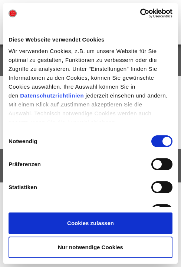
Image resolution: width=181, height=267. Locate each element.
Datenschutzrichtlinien (52, 95)
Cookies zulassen (90, 223)
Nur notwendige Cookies (90, 247)
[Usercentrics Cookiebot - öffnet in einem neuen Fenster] (140, 13)
